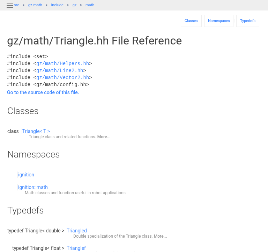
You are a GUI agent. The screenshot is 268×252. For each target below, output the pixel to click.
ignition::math (33, 187)
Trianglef (76, 248)
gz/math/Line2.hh (59, 70)
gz (75, 5)
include (57, 5)
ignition (26, 174)
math (89, 5)
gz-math (35, 5)
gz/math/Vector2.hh (62, 77)
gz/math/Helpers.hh (62, 63)
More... (104, 136)
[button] (9, 9)
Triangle (36, 136)
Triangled (77, 230)
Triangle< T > (36, 131)
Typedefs (247, 21)
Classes (191, 21)
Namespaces (219, 21)
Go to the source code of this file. (43, 92)
